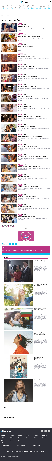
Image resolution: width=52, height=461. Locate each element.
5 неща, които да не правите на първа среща (27, 146)
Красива (3, 435)
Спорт (2, 440)
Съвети (27, 437)
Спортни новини (36, 445)
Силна (19, 439)
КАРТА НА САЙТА (36, 451)
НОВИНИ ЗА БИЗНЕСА (21, 445)
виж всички (5, 404)
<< (2, 226)
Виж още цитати (26, 254)
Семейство (11, 437)
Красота (2, 439)
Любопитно (44, 437)
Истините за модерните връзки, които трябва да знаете (30, 136)
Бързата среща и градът (23, 26)
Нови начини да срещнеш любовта (25, 96)
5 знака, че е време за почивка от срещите (27, 196)
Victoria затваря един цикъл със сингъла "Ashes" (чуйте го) (40, 380)
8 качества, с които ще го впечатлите (26, 126)
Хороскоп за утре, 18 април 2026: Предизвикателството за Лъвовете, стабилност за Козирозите (40, 334)
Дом (10, 439)
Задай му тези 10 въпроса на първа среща (26, 66)
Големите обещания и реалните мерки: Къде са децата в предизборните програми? (40, 309)
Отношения (28, 439)
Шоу (34, 439)
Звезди (35, 437)
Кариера (19, 437)
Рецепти (11, 440)
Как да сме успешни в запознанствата (26, 46)
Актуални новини (5, 445)
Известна (36, 435)
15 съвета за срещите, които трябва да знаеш (28, 186)
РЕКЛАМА (31, 451)
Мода (2, 442)
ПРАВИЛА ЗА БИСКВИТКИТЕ (23, 451)
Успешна (21, 34)
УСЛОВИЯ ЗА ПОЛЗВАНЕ (14, 451)
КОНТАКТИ (42, 451)
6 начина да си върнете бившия (24, 176)
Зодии (19, 442)
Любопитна (44, 435)
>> (13, 226)
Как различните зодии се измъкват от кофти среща (29, 166)
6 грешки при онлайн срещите (24, 106)
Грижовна (12, 435)
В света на (19, 440)
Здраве (2, 437)
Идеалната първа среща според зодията (26, 56)
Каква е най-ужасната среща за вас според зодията (29, 36)
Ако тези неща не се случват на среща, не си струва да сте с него (32, 156)
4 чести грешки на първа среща (24, 206)
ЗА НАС (8, 451)
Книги (43, 439)
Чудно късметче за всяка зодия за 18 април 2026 (40, 285)
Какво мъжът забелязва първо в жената (26, 216)
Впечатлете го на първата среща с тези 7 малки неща (29, 116)
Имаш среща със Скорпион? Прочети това (27, 86)
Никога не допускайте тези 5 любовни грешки (27, 76)
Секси (20, 24)
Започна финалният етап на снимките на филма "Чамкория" (40, 261)
